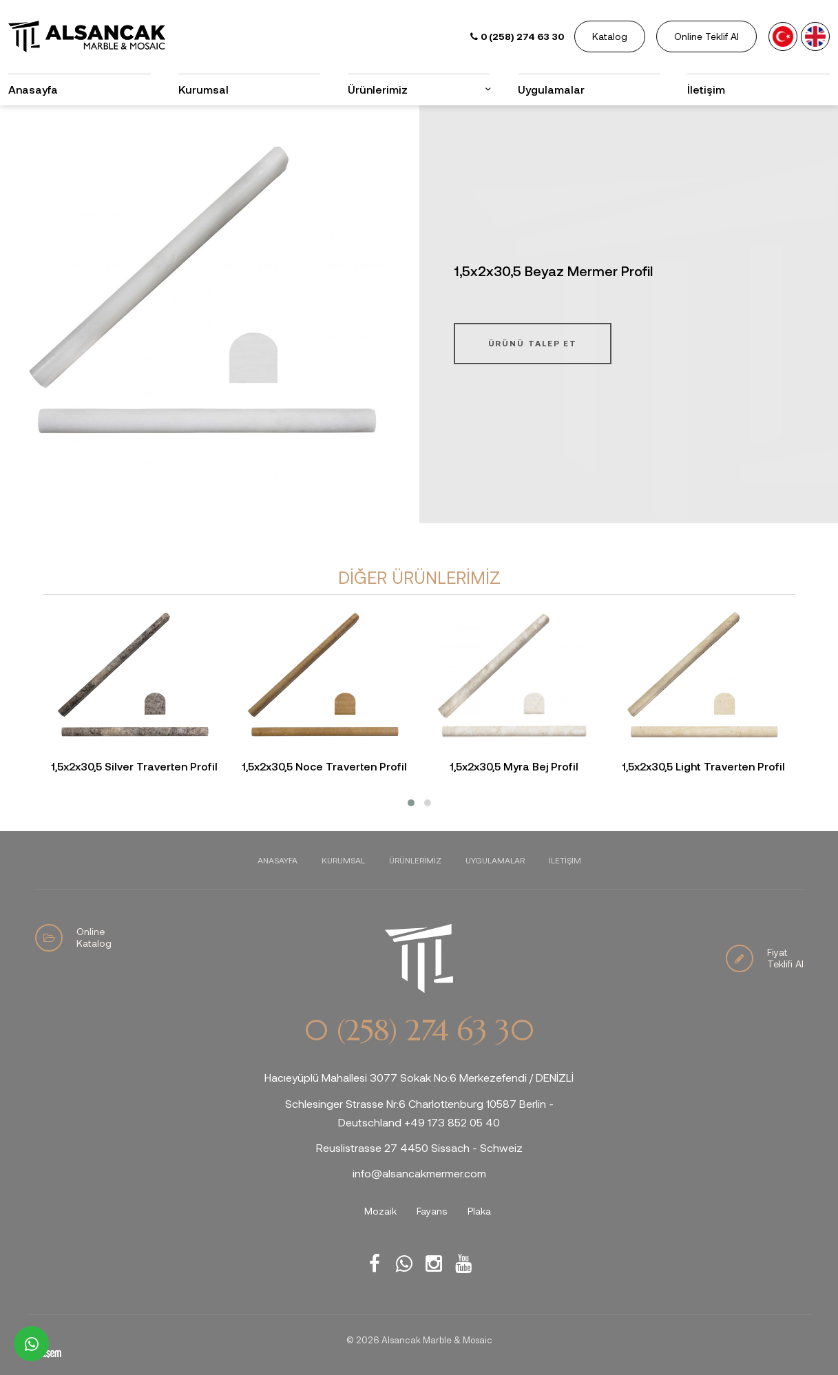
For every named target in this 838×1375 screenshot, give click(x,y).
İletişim (706, 89)
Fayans (432, 1211)
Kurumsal (203, 89)
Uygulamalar (551, 89)
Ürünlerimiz (378, 89)
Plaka (479, 1211)
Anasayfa (33, 89)
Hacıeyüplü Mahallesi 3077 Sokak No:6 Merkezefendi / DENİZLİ (419, 1077)
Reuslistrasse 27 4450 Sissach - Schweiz (419, 1147)
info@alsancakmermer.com (419, 1172)
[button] (411, 803)
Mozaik (380, 1211)
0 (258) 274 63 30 (418, 1031)
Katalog (609, 36)
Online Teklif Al (706, 36)
